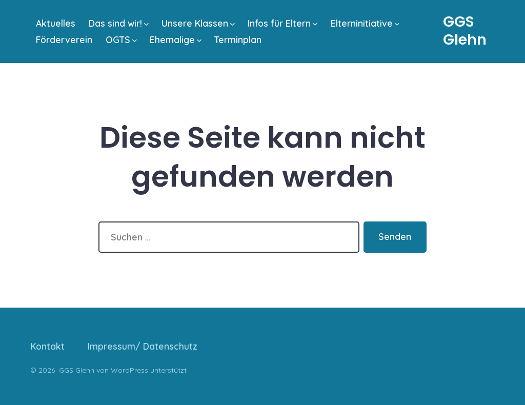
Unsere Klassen (198, 23)
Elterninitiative (365, 23)
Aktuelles (55, 23)
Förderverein (64, 39)
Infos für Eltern (282, 23)
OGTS (121, 39)
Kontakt (47, 346)
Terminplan (237, 39)
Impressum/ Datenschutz (142, 346)
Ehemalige (175, 39)
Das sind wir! (119, 23)
